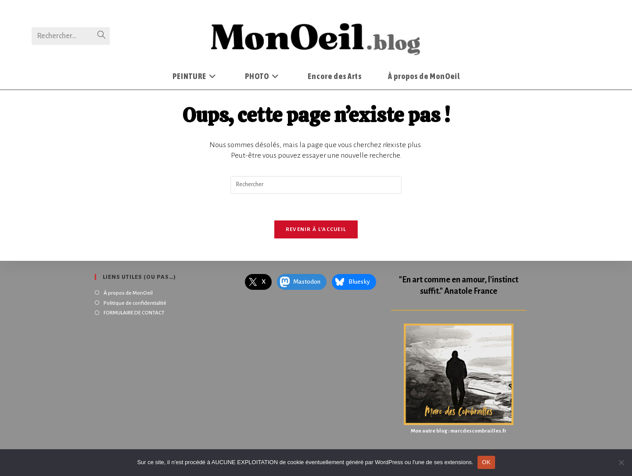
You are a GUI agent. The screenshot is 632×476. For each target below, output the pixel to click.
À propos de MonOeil (128, 293)
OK (486, 462)
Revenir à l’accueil (316, 229)
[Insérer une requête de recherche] (316, 185)
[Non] (621, 462)
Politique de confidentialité (135, 303)
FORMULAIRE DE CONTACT (134, 313)
